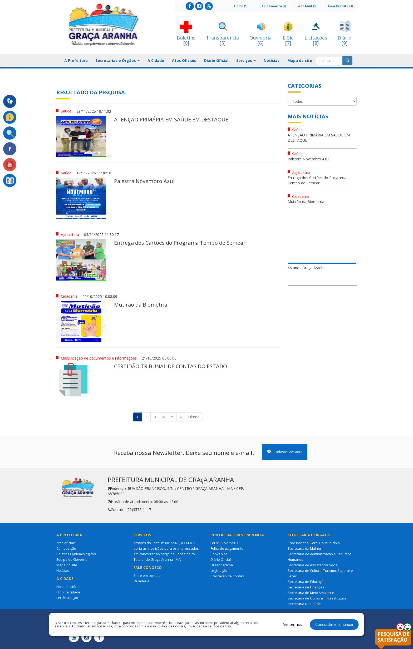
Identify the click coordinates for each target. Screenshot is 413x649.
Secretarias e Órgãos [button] (118, 60)
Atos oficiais (66, 542)
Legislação (218, 570)
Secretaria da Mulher (304, 548)
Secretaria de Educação (307, 581)
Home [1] (240, 6)
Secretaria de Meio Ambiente (311, 592)
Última (193, 416)
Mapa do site (299, 60)
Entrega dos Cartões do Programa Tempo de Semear (317, 180)
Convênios (219, 554)
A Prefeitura (76, 60)
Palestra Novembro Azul (308, 158)
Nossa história (68, 586)
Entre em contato (147, 575)
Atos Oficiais (184, 60)
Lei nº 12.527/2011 (224, 542)
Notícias (271, 60)
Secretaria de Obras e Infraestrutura (317, 598)
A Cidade (156, 60)
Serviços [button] (246, 60)
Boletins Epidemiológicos (76, 554)
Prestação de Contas (227, 576)
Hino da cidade (68, 592)
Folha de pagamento (226, 548)
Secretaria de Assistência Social (313, 565)
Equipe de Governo (71, 559)
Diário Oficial (216, 60)
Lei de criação (67, 597)
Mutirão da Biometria (306, 201)
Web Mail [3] (307, 6)
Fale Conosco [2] (274, 6)
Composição (66, 548)
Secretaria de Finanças (306, 587)
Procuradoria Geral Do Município (314, 542)
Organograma (221, 565)
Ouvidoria (141, 581)
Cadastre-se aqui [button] (284, 451)
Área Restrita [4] (340, 6)
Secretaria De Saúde (304, 603)
